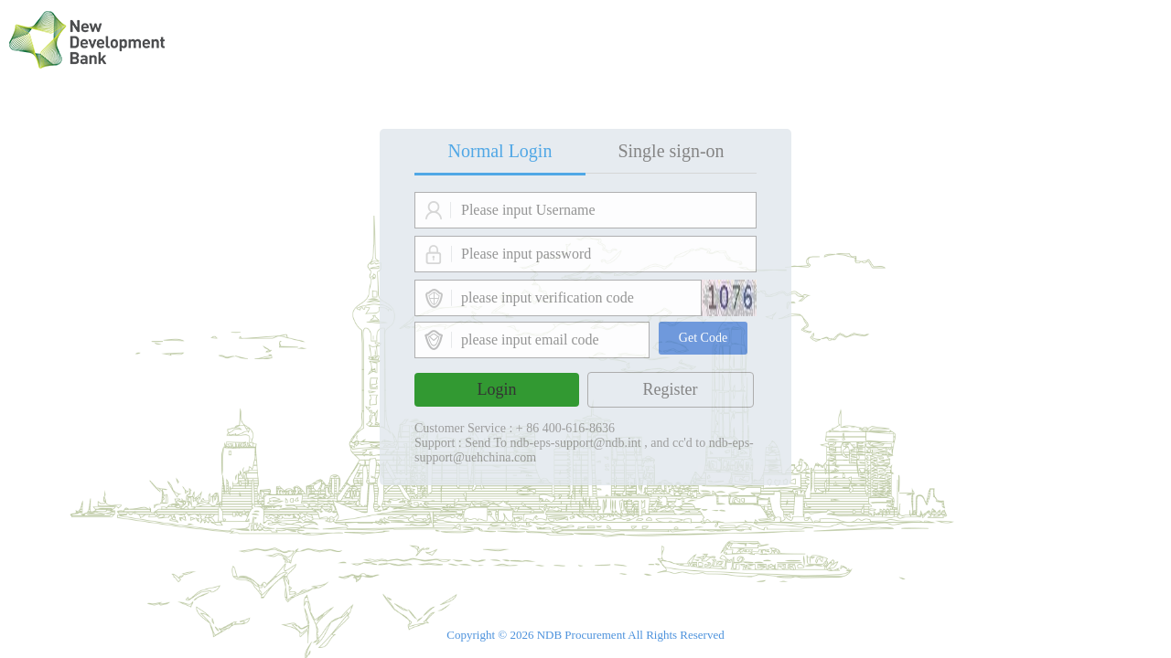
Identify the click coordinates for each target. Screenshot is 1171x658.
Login (497, 389)
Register (670, 389)
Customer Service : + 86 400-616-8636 (514, 428)
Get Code (702, 338)
